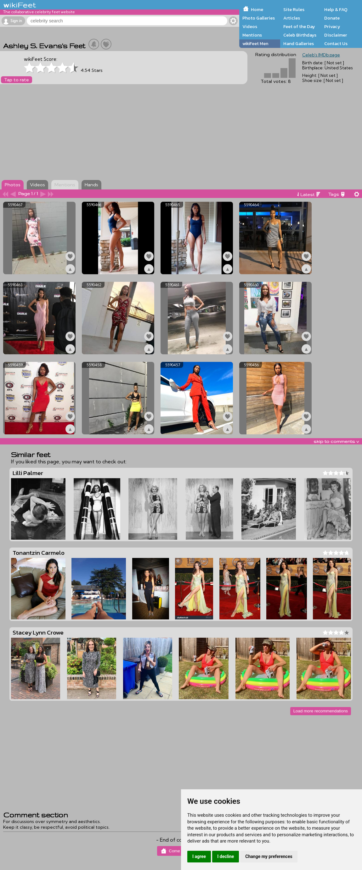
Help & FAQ (336, 9)
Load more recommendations (320, 711)
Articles (291, 17)
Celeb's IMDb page (321, 54)
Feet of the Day (299, 26)
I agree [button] (199, 856)
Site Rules (293, 9)
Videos (249, 26)
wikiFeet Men (255, 43)
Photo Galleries (258, 17)
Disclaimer (335, 35)
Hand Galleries (298, 43)
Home (257, 9)
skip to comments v (336, 441)
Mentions (252, 35)
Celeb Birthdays (299, 35)
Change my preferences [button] (268, 856)
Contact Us (336, 43)
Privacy (332, 26)
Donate (332, 17)
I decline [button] (225, 856)
